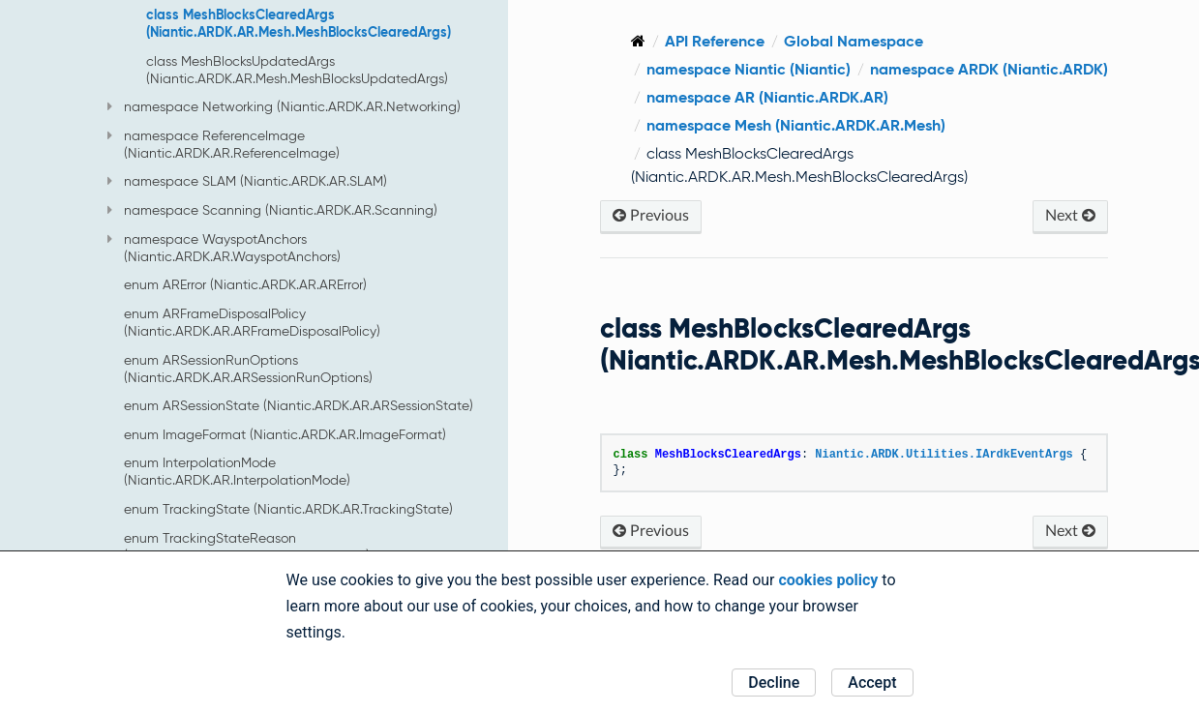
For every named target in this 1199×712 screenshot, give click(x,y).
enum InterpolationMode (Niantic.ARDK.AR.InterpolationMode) (237, 471)
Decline (773, 682)
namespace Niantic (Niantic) (748, 69)
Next (1070, 215)
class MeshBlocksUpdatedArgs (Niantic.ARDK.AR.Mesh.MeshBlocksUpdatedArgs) (297, 69)
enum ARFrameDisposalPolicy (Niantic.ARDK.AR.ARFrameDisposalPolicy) (252, 322)
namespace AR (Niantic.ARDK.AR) (767, 97)
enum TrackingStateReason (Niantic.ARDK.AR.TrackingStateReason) (247, 546)
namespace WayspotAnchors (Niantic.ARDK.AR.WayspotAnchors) (224, 247)
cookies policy (828, 580)
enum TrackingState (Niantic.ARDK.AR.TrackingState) (288, 509)
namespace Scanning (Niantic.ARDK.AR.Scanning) (272, 210)
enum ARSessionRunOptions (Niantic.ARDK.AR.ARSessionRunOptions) (248, 368)
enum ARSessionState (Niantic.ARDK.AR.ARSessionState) (298, 405)
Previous (651, 215)
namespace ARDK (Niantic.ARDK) (989, 69)
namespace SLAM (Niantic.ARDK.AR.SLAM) (247, 181)
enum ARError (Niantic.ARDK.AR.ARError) (245, 284)
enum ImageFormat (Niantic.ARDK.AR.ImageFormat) (285, 434)
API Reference (714, 41)
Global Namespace (853, 41)
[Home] (638, 41)
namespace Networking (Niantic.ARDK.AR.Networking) (284, 106)
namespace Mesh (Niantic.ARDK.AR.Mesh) (795, 125)
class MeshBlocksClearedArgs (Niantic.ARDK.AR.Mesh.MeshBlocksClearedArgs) (298, 23)
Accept (872, 682)
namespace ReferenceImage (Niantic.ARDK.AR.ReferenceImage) (223, 144)
